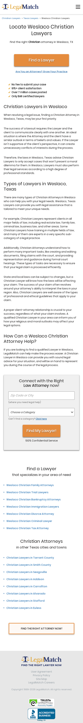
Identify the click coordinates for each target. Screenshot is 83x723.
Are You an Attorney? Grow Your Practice (41, 71)
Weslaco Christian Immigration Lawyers (32, 507)
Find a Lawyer (41, 60)
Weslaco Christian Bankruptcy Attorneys (33, 499)
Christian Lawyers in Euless (23, 608)
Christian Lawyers (11, 18)
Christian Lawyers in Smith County (28, 565)
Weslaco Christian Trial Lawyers (27, 492)
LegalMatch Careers (41, 682)
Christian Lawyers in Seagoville (26, 572)
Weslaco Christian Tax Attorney (27, 528)
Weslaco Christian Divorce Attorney (30, 514)
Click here (41, 418)
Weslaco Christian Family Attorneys (30, 485)
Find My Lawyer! (41, 430)
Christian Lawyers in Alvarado (26, 593)
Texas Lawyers (31, 18)
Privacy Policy (41, 675)
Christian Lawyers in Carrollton (26, 586)
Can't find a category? (27, 418)
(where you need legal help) (24, 402)
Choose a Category (22, 412)
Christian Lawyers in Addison (25, 579)
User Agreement (41, 671)
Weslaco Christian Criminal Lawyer (29, 521)
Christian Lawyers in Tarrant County (30, 558)
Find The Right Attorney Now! (41, 628)
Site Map (41, 679)
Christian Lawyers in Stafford (25, 601)
